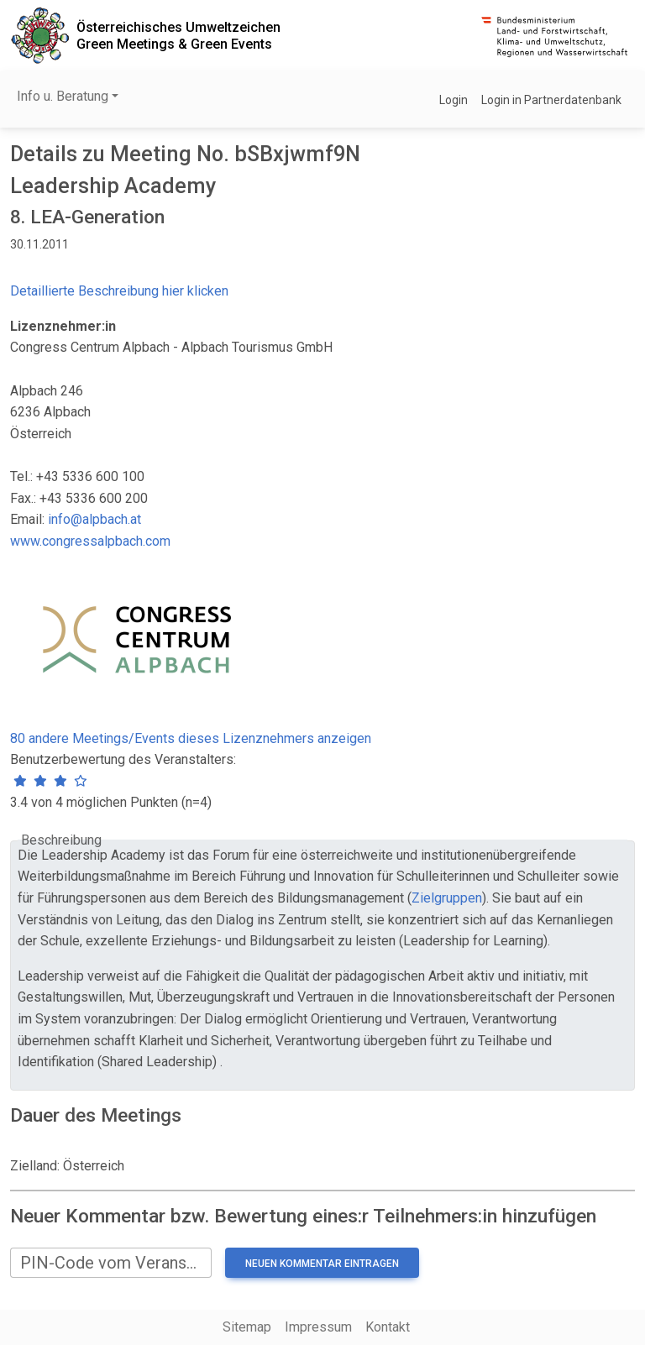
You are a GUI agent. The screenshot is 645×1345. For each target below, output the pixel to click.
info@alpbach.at (94, 519)
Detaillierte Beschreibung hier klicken (119, 291)
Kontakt (387, 1327)
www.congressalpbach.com (90, 541)
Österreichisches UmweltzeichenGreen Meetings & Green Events (178, 35)
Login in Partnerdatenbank (551, 100)
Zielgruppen (447, 898)
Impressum (318, 1327)
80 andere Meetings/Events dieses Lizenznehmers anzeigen (190, 738)
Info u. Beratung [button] (62, 96)
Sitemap (247, 1327)
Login (453, 100)
